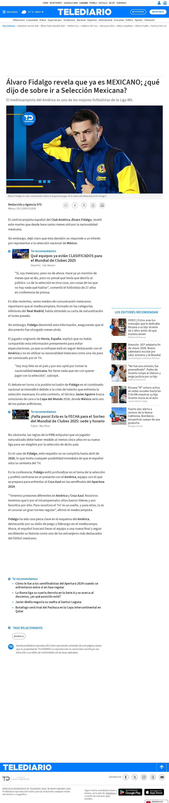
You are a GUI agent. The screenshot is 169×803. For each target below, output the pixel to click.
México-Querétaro (125, 25)
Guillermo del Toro (89, 25)
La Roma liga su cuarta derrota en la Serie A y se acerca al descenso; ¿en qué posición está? (54, 595)
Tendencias (69, 20)
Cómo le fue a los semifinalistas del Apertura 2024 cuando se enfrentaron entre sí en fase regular (56, 585)
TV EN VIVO (139, 11)
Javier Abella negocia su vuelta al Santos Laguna (48, 602)
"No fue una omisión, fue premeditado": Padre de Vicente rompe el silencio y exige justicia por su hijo (144, 371)
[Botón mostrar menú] (10, 12)
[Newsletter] (165, 3)
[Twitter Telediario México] (135, 777)
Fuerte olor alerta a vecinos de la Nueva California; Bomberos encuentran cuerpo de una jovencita (144, 416)
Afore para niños (107, 25)
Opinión (139, 20)
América (19, 636)
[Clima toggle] (31, 11)
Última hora (19, 20)
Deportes (92, 20)
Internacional (105, 20)
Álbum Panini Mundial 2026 (53, 25)
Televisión (149, 20)
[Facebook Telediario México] (126, 777)
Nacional (81, 20)
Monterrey (56, 3)
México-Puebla (142, 25)
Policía (42, 20)
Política (129, 20)
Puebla (93, 3)
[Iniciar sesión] (159, 2)
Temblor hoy (73, 25)
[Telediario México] (84, 12)
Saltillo (103, 3)
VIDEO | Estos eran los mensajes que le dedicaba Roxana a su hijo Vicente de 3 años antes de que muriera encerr (144, 327)
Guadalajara (71, 3)
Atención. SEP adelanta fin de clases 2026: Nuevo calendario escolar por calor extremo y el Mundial (144, 350)
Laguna (84, 3)
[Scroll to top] (162, 767)
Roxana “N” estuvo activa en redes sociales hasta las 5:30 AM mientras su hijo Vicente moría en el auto (144, 393)
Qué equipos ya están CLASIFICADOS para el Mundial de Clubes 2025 (66, 258)
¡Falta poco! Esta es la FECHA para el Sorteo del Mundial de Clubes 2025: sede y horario (68, 419)
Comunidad (32, 20)
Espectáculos (55, 20)
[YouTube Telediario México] (162, 777)
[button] (65, 205)
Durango (121, 3)
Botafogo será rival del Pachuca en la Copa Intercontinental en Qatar (58, 609)
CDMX (45, 3)
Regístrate (158, 11)
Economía (119, 20)
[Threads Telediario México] (153, 777)
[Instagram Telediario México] (144, 777)
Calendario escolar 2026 (27, 25)
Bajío (112, 3)
